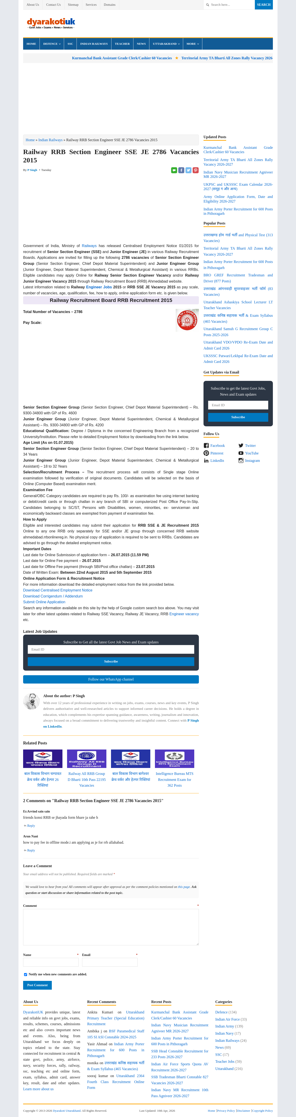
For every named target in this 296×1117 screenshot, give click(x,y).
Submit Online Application (44, 602)
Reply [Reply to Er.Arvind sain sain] (31, 825)
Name (51, 955)
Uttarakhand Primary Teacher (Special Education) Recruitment (115, 1018)
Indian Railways (94, 43)
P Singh (32, 170)
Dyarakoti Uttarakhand (66, 1110)
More (191, 43)
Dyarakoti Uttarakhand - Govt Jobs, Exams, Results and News (51, 23)
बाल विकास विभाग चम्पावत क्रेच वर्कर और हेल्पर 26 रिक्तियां (42, 779)
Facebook (217, 446)
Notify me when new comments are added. (58, 974)
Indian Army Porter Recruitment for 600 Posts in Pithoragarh (115, 1050)
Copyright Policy (262, 1110)
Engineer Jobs (99, 287)
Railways (89, 246)
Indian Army (224, 1026)
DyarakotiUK (33, 1012)
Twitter (250, 446)
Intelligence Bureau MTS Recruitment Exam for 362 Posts (175, 779)
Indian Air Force (227, 1019)
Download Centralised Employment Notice (57, 590)
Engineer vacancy (184, 614)
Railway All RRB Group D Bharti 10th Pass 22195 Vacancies (87, 779)
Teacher (122, 43)
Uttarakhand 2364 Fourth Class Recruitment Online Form (115, 1082)
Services (91, 4)
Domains (110, 4)
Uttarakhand (164, 43)
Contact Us (53, 4)
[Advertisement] (148, 98)
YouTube (252, 453)
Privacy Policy (226, 1110)
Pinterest (216, 453)
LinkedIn (217, 461)
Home (31, 43)
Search (264, 4)
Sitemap (73, 4)
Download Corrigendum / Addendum (53, 596)
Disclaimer (243, 1110)
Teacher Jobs (224, 1061)
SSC (70, 43)
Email (110, 955)
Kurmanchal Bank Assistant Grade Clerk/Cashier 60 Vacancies (142, 58)
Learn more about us (38, 1089)
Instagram (252, 461)
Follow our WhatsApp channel (111, 679)
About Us (33, 4)
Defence (50, 43)
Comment (111, 906)
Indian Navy (224, 1033)
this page (184, 887)
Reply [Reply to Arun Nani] (31, 850)
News (141, 43)
